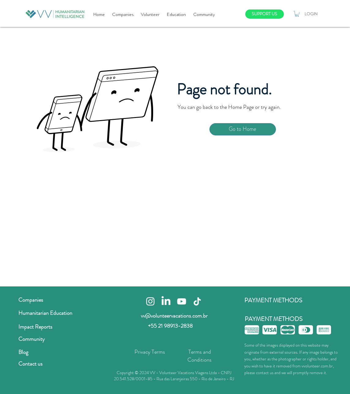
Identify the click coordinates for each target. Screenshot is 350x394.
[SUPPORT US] (264, 14)
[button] (297, 14)
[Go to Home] (242, 129)
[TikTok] (197, 301)
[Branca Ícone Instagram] (150, 301)
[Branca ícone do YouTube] (181, 301)
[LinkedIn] (165, 301)
